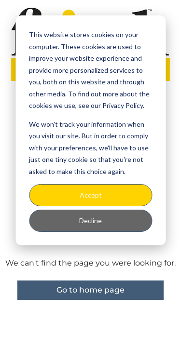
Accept (91, 195)
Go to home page (90, 289)
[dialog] (90, 130)
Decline (90, 220)
